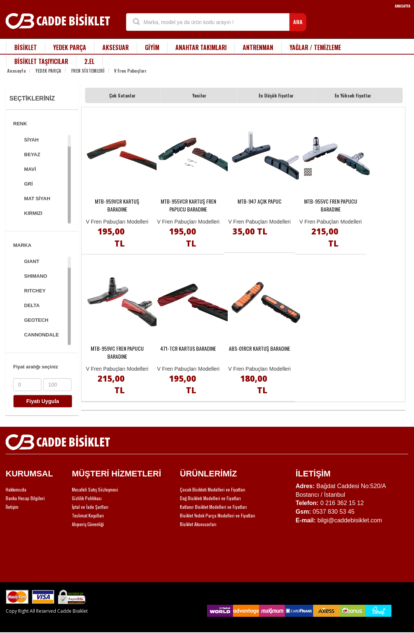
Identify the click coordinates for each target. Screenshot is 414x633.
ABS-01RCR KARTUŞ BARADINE (259, 348)
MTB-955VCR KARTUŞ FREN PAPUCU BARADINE (188, 205)
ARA (298, 22)
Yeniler (199, 95)
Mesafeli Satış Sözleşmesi (95, 489)
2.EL (89, 61)
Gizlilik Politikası (87, 498)
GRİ (28, 184)
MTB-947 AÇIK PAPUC (259, 201)
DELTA (32, 305)
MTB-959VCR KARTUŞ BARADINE (117, 205)
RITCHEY (35, 291)
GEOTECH (36, 320)
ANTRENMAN (258, 47)
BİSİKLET (25, 47)
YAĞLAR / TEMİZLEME (315, 47)
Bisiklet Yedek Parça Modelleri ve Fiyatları (217, 515)
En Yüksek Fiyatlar (353, 95)
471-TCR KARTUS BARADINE (188, 348)
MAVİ (30, 169)
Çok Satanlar (122, 95)
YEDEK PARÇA (69, 47)
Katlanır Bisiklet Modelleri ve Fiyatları (213, 507)
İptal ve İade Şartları (90, 507)
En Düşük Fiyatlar (276, 95)
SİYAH (31, 140)
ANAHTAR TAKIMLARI (201, 47)
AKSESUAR (115, 47)
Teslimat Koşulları (88, 515)
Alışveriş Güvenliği (88, 524)
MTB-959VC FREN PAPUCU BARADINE (117, 352)
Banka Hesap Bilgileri (25, 498)
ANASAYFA (402, 6)
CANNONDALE (41, 335)
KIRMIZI (33, 213)
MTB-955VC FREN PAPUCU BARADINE (330, 205)
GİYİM (152, 47)
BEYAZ (32, 154)
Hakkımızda (16, 489)
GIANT (31, 261)
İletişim (12, 507)
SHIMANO (35, 276)
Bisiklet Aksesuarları (198, 524)
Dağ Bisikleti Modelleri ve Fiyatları (210, 498)
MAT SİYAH (37, 198)
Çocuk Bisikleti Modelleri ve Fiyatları (212, 489)
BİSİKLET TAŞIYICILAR (41, 61)
